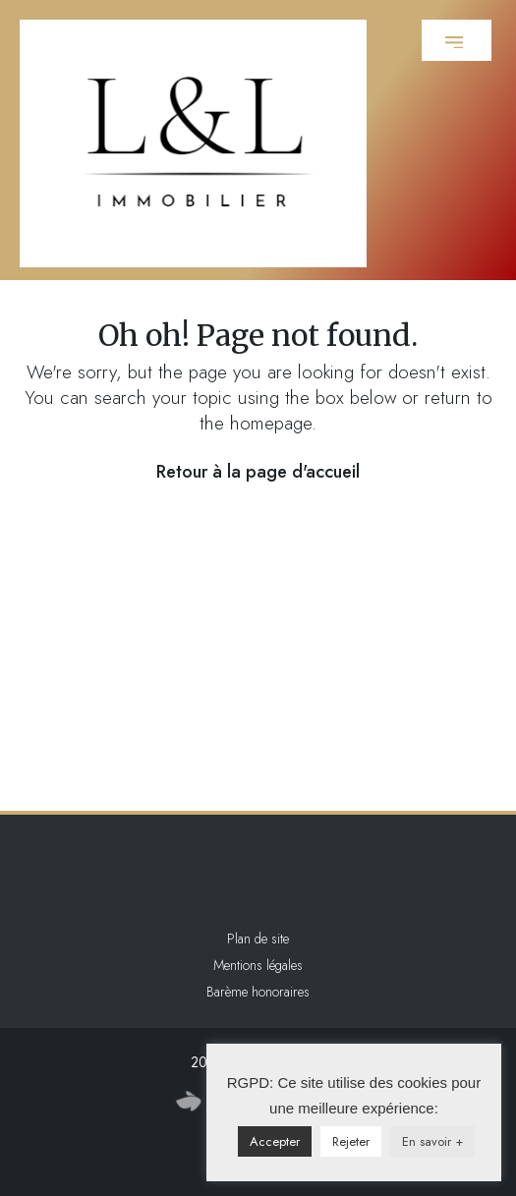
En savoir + (432, 1141)
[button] (456, 40)
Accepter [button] (275, 1141)
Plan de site (258, 938)
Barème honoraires (258, 991)
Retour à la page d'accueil (258, 471)
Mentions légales (258, 965)
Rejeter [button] (351, 1141)
